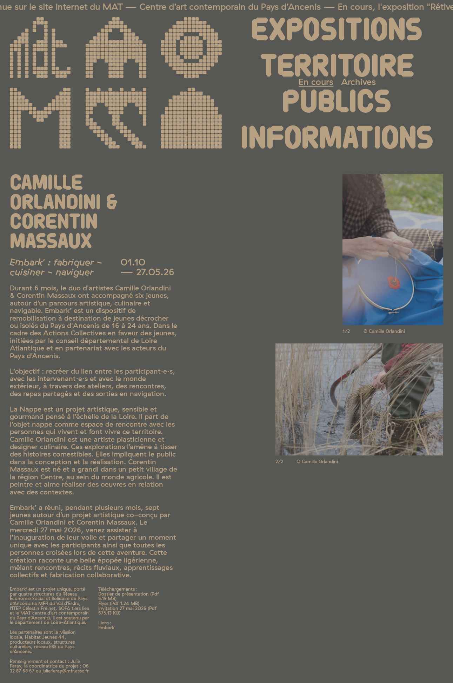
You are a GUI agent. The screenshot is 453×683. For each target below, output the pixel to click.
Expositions (337, 30)
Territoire (337, 67)
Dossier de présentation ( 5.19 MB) (128, 596)
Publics (337, 102)
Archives (358, 81)
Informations (337, 139)
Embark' (106, 627)
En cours (316, 81)
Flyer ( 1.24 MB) (118, 603)
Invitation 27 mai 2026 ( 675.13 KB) (127, 610)
